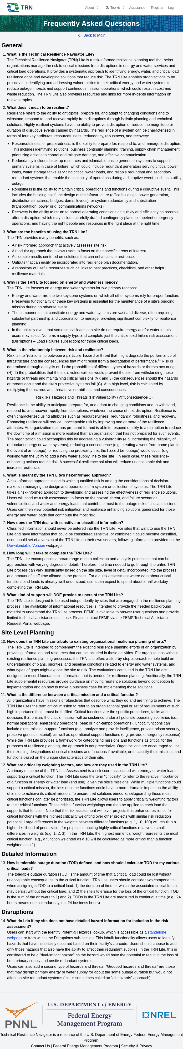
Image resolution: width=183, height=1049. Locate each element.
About (92, 8)
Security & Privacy (136, 1046)
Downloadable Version (26, 546)
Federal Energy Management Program (85, 1046)
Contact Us (40, 1046)
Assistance (137, 8)
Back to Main (92, 35)
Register (157, 8)
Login (172, 8)
